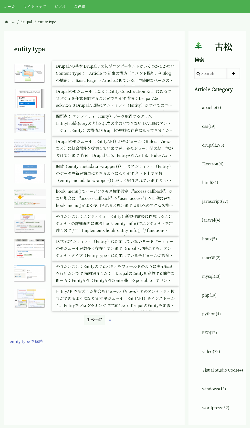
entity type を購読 (26, 341)
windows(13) (214, 389)
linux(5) (209, 239)
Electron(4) (213, 164)
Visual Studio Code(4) (222, 370)
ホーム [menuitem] (10, 6)
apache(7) (211, 107)
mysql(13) (211, 276)
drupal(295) (213, 145)
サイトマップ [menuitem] (34, 6)
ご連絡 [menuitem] (79, 6)
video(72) (211, 351)
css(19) (209, 126)
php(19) (209, 295)
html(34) (210, 182)
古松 (223, 47)
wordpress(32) (215, 407)
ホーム (10, 21)
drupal (26, 21)
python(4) (211, 314)
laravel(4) (211, 220)
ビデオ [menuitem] (60, 6)
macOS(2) (211, 257)
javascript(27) (215, 201)
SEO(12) (209, 332)
